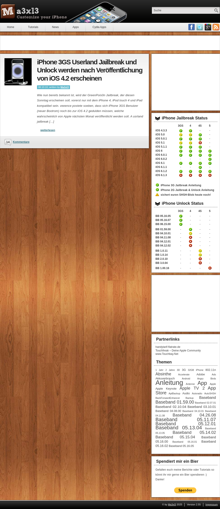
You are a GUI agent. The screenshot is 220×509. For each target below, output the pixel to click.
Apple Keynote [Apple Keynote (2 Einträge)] (165, 388)
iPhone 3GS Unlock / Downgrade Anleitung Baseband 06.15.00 (181, 224)
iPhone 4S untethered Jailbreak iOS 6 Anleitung (200, 151)
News (55, 27)
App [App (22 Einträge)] (202, 383)
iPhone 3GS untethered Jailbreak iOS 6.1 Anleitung (181, 163)
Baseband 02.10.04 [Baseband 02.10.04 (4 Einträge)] (170, 407)
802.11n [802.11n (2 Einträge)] (211, 370)
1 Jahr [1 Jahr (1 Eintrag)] (159, 370)
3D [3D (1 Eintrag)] (178, 370)
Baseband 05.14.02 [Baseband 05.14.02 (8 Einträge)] (194, 432)
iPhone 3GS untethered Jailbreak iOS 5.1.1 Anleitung (181, 147)
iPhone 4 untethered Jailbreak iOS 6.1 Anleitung (190, 163)
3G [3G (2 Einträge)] (184, 370)
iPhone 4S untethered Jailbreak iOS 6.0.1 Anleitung (200, 155)
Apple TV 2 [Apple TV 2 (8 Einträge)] (192, 388)
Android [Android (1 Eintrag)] (186, 378)
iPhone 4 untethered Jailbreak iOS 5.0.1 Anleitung (190, 139)
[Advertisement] (110, 43)
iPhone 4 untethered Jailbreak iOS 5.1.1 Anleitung (190, 147)
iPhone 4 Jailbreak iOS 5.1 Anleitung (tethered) (190, 143)
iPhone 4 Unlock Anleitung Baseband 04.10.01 (190, 233)
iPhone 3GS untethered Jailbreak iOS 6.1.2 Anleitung (181, 171)
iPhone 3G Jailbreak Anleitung (181, 185)
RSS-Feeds (216, 27)
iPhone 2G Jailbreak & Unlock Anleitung (187, 190)
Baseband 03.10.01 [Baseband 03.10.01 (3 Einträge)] (202, 407)
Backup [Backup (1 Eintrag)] (189, 398)
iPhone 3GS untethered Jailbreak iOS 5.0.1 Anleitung (181, 139)
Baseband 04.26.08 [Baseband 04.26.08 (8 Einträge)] (194, 415)
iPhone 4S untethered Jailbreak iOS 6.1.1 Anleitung (200, 167)
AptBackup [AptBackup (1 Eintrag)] (174, 393)
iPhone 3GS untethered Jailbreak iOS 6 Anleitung (181, 151)
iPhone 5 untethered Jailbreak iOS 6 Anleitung (210, 151)
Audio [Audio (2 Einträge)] (186, 393)
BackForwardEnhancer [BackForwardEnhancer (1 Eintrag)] (167, 398)
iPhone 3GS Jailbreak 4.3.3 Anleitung (181, 130)
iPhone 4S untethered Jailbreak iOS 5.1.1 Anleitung (200, 147)
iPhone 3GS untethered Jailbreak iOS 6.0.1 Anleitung (181, 155)
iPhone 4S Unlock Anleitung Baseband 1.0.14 (200, 255)
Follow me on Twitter (199, 27)
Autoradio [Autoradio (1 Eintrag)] (197, 393)
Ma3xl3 (64, 87)
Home (10, 27)
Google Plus (207, 27)
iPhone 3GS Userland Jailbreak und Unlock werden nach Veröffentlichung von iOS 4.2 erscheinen (89, 70)
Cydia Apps (99, 27)
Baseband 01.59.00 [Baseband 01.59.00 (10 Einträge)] (174, 402)
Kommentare (21, 142)
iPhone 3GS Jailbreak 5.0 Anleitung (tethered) (181, 135)
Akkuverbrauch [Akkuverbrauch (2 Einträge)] (165, 378)
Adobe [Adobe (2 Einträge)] (201, 374)
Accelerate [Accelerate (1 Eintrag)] (184, 374)
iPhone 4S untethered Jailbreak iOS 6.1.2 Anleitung (200, 171)
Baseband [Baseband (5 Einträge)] (207, 397)
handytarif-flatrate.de (167, 347)
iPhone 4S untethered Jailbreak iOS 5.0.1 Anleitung (200, 139)
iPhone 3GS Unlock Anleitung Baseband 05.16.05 (181, 216)
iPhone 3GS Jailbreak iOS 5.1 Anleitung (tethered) (181, 143)
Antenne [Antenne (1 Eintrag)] (190, 384)
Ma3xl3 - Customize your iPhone (34, 11)
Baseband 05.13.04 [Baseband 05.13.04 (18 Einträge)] (178, 427)
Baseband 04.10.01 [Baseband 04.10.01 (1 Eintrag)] (193, 411)
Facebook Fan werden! (191, 27)
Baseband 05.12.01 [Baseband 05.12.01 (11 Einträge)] (185, 423)
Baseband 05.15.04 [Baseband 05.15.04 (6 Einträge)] (175, 437)
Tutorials (33, 27)
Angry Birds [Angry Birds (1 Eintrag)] (206, 378)
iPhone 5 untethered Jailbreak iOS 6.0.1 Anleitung (210, 155)
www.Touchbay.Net (166, 354)
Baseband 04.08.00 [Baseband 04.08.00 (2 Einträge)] (168, 411)
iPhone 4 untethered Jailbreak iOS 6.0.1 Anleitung (190, 155)
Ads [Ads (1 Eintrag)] (214, 374)
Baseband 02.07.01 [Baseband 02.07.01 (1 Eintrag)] (205, 402)
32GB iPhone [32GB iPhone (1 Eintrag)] (195, 370)
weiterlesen (47, 130)
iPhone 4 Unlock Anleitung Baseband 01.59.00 (190, 229)
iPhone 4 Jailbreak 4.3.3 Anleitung (190, 130)
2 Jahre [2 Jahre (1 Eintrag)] (170, 370)
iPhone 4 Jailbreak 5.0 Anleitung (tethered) (190, 135)
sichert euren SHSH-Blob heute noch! (186, 194)
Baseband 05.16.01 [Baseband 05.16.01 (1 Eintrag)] (184, 441)
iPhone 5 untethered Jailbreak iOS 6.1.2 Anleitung (210, 171)
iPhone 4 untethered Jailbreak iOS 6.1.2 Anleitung (190, 171)
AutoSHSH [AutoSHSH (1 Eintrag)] (210, 393)
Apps (76, 27)
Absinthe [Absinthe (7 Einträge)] (163, 374)
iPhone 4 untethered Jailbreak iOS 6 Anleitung (190, 151)
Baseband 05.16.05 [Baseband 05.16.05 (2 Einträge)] (181, 446)
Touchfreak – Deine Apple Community (178, 350)
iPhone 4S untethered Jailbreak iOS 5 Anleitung (200, 135)
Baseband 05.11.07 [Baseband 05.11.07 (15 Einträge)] (185, 419)
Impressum (212, 504)
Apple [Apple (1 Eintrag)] (213, 384)
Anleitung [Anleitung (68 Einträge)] (169, 382)
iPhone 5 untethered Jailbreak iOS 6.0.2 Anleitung (210, 159)
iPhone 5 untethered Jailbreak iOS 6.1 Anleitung (210, 163)
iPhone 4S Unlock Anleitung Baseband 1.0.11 (200, 251)
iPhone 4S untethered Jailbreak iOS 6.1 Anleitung (200, 163)
